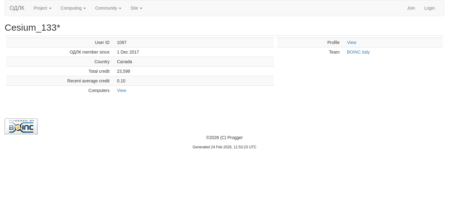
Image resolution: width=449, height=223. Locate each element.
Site (136, 8)
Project (42, 8)
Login (429, 8)
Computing (73, 8)
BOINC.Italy (358, 52)
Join (411, 8)
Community (108, 8)
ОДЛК (17, 8)
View (121, 90)
